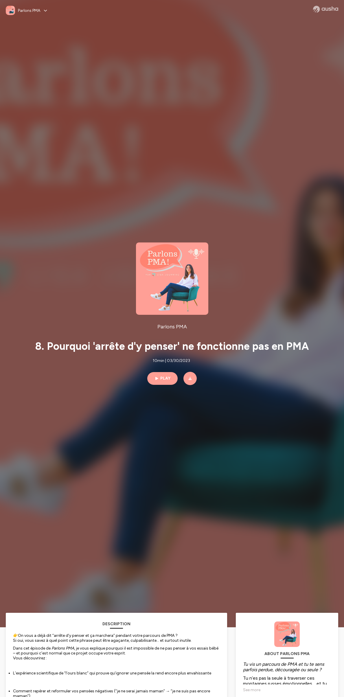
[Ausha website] (325, 9)
